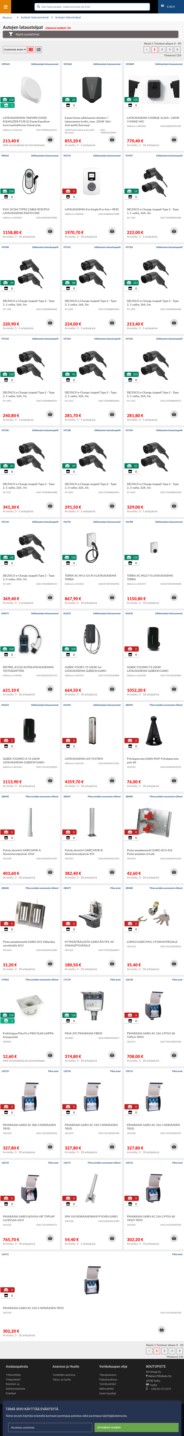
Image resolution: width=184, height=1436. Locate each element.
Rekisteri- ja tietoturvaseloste (15, 1386)
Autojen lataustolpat (66, 17)
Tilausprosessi (107, 1374)
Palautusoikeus (108, 1379)
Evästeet (11, 1393)
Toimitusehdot (107, 1384)
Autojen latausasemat (33, 17)
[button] (50, 139)
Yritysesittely (13, 1374)
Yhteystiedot (13, 1379)
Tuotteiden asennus (64, 1374)
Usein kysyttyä (107, 1393)
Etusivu (7, 17)
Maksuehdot (106, 1388)
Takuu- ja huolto (62, 1379)
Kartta (151, 1385)
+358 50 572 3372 (158, 1389)
